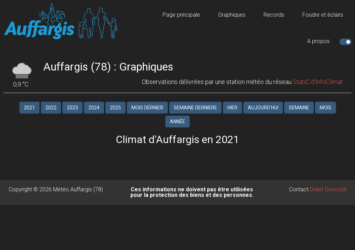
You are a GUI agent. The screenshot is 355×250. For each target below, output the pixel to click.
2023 (72, 107)
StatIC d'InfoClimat (318, 81)
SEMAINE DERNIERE (195, 107)
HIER (232, 107)
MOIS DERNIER (147, 107)
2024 (93, 107)
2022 (51, 107)
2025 (115, 107)
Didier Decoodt (328, 189)
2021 (29, 107)
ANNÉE (177, 121)
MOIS (325, 107)
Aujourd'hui (263, 107)
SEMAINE (299, 107)
